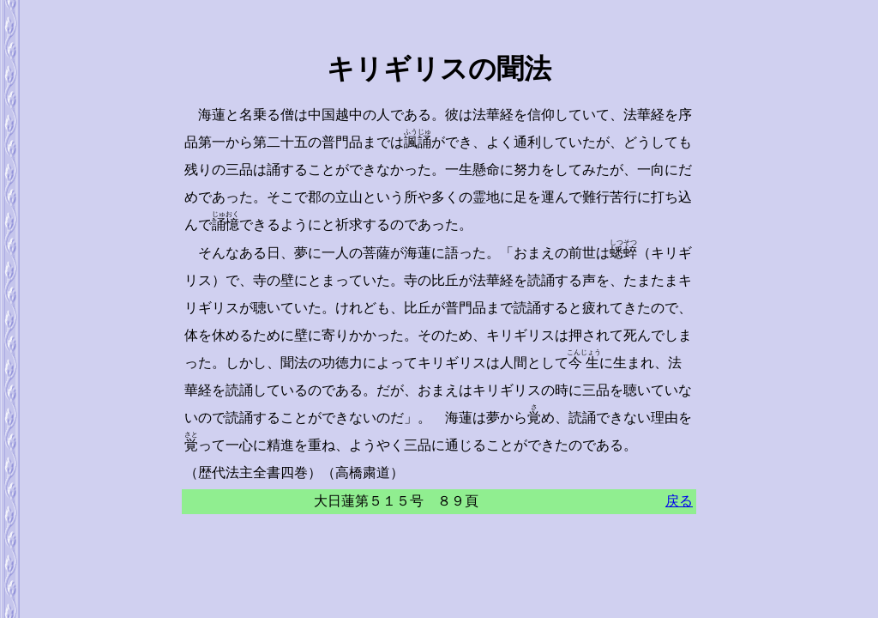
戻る (679, 501)
